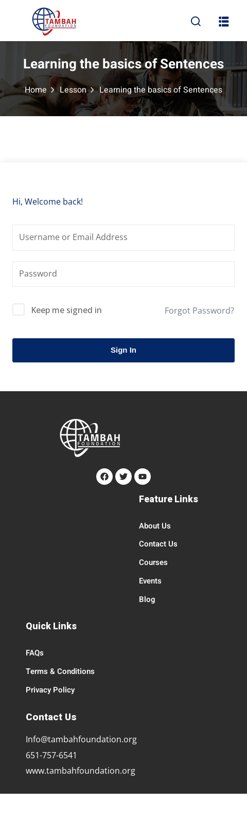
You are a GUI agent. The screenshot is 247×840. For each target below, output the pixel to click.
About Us (155, 526)
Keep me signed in (66, 310)
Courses (153, 562)
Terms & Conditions (60, 671)
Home (36, 90)
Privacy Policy (50, 690)
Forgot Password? (199, 310)
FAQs (35, 653)
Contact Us (158, 544)
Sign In (123, 349)
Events (150, 581)
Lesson (73, 90)
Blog (147, 599)
